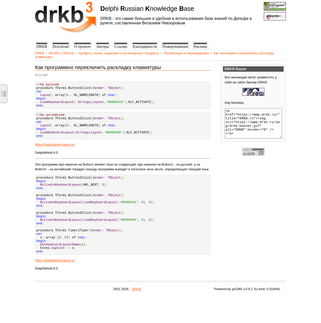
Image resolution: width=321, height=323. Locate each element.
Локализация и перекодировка (186, 53)
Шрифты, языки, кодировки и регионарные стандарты (119, 53)
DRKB (39, 53)
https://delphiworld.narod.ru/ (55, 155)
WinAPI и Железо (61, 53)
